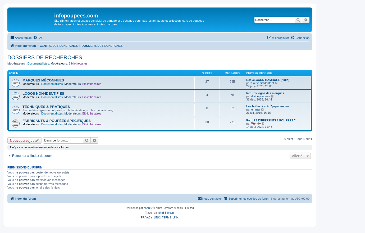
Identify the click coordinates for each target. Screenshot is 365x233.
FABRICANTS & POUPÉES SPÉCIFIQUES (56, 121)
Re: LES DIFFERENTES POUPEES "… (272, 120)
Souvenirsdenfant (262, 83)
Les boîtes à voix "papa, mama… (269, 106)
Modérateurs (59, 63)
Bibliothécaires (78, 63)
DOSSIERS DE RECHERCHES (44, 57)
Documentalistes (38, 63)
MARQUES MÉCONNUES (43, 80)
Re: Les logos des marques (265, 93)
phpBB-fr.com (166, 212)
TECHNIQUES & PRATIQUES (46, 107)
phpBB (148, 208)
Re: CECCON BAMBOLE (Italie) (267, 79)
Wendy (256, 123)
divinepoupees (260, 96)
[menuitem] (38, 38)
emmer (255, 109)
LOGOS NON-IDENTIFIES (43, 93)
